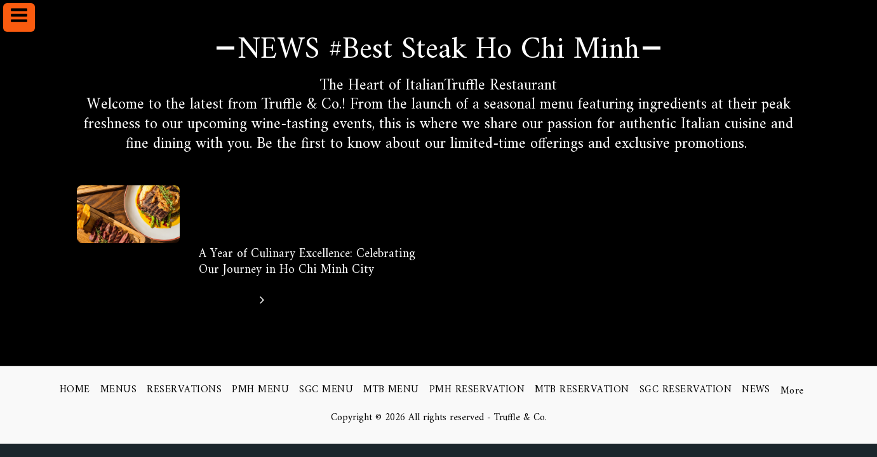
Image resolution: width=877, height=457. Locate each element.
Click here (234, 300)
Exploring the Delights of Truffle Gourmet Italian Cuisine (292, 211)
